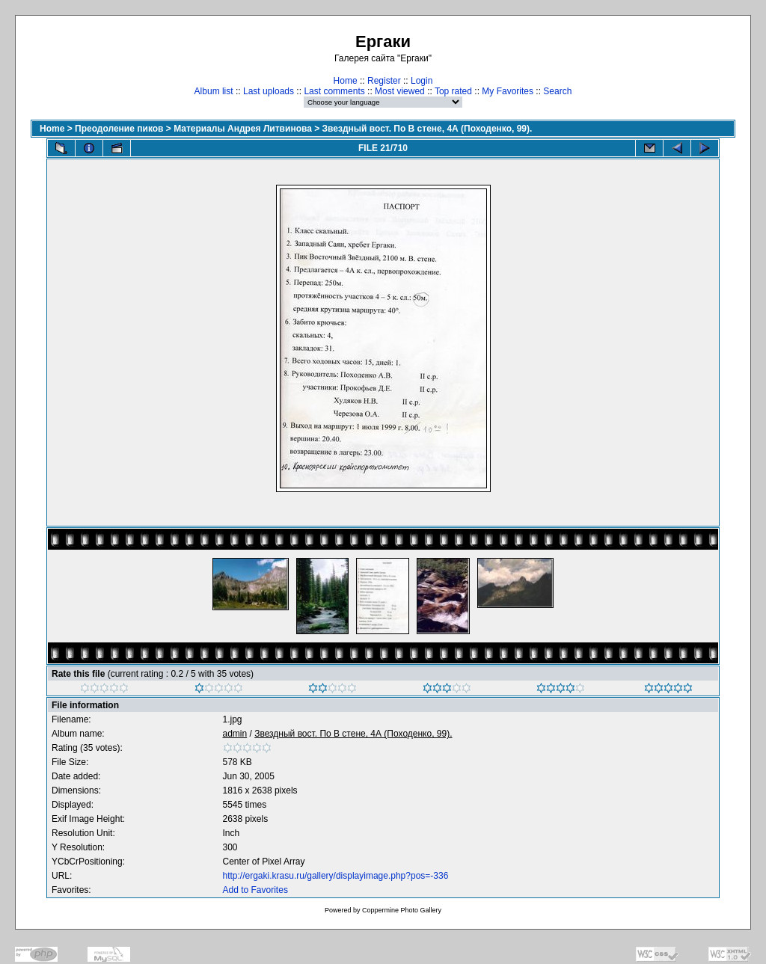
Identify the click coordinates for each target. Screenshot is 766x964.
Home (346, 81)
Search (557, 91)
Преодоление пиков (119, 128)
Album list (213, 91)
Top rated (453, 91)
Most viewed (400, 91)
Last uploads (268, 91)
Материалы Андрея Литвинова (243, 128)
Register (384, 81)
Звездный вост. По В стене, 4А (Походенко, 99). (427, 128)
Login (421, 81)
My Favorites (507, 91)
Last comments (334, 91)
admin (235, 733)
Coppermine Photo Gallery (401, 910)
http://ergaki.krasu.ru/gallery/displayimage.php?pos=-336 (336, 876)
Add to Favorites (255, 890)
